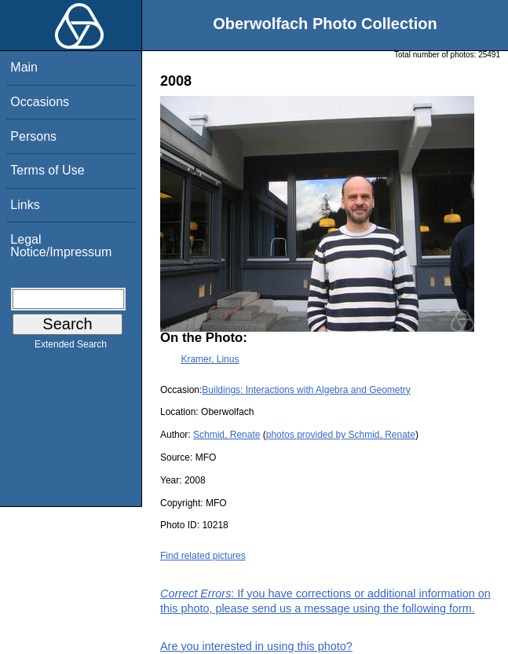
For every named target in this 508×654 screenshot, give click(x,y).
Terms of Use (47, 170)
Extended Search (71, 347)
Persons (33, 136)
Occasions (39, 101)
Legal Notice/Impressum (60, 246)
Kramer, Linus (210, 359)
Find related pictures (203, 555)
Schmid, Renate (226, 434)
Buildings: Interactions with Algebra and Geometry (306, 389)
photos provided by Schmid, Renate (340, 434)
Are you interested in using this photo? (256, 646)
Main (24, 67)
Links (24, 204)
